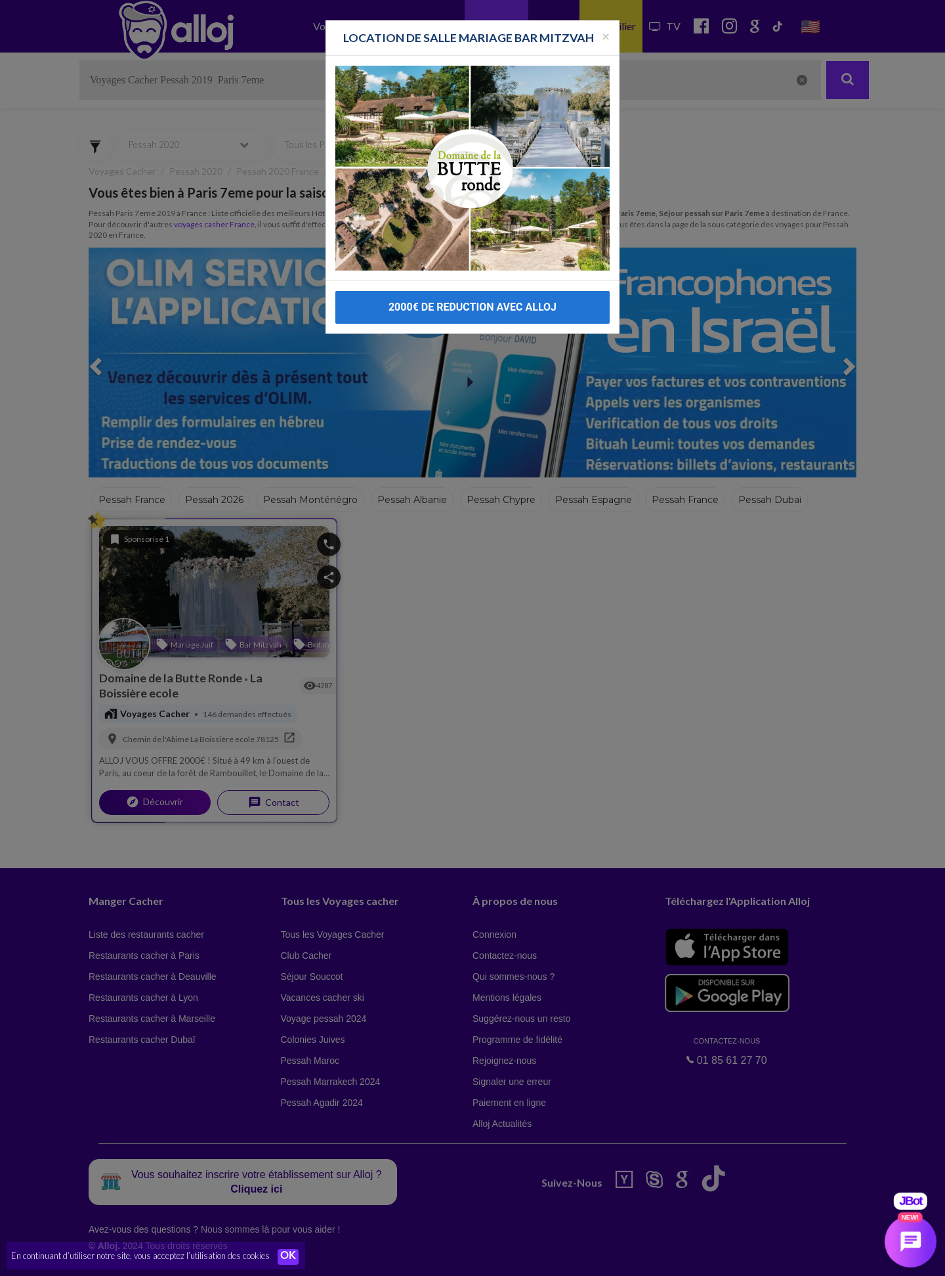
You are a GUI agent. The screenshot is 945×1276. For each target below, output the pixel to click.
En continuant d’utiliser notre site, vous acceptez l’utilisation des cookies (140, 1256)
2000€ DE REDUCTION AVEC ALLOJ (472, 282)
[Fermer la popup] (606, 11)
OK (289, 1257)
